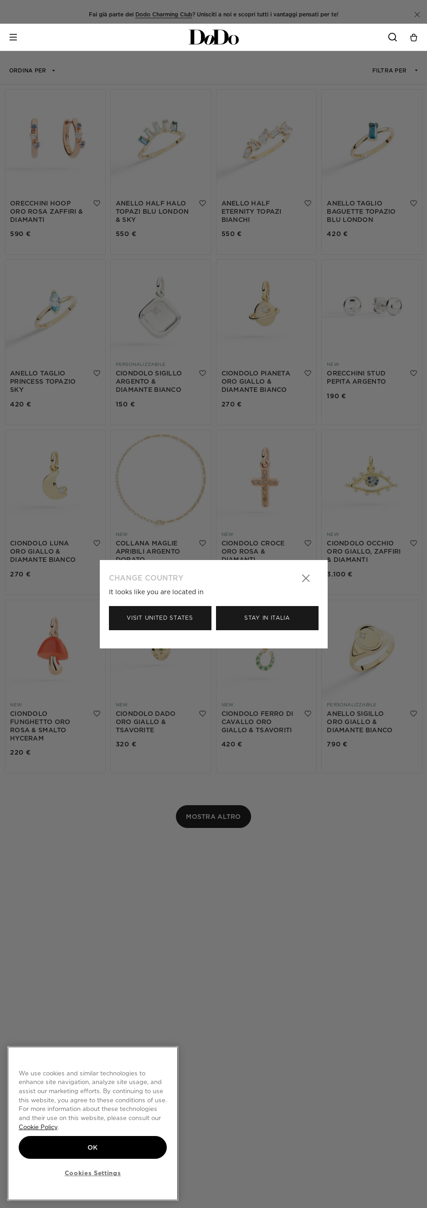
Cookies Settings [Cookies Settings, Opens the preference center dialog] (93, 1173)
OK (92, 1147)
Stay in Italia (267, 617)
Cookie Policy (38, 1127)
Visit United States (160, 617)
